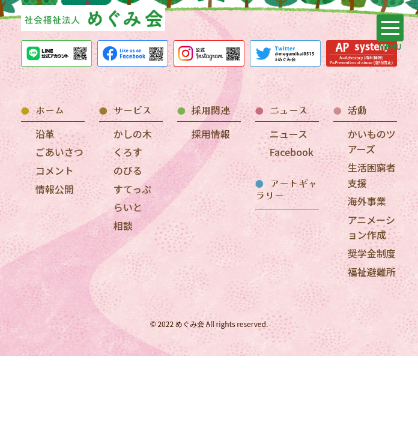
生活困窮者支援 (372, 175)
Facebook (292, 152)
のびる (128, 170)
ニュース (288, 134)
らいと (128, 207)
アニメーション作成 (371, 227)
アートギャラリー (286, 190)
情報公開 (54, 189)
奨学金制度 (372, 253)
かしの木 (133, 134)
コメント (54, 170)
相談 (123, 225)
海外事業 (367, 201)
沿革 (45, 134)
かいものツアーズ (372, 142)
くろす (128, 152)
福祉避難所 (372, 272)
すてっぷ (132, 189)
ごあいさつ (59, 152)
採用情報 (211, 134)
